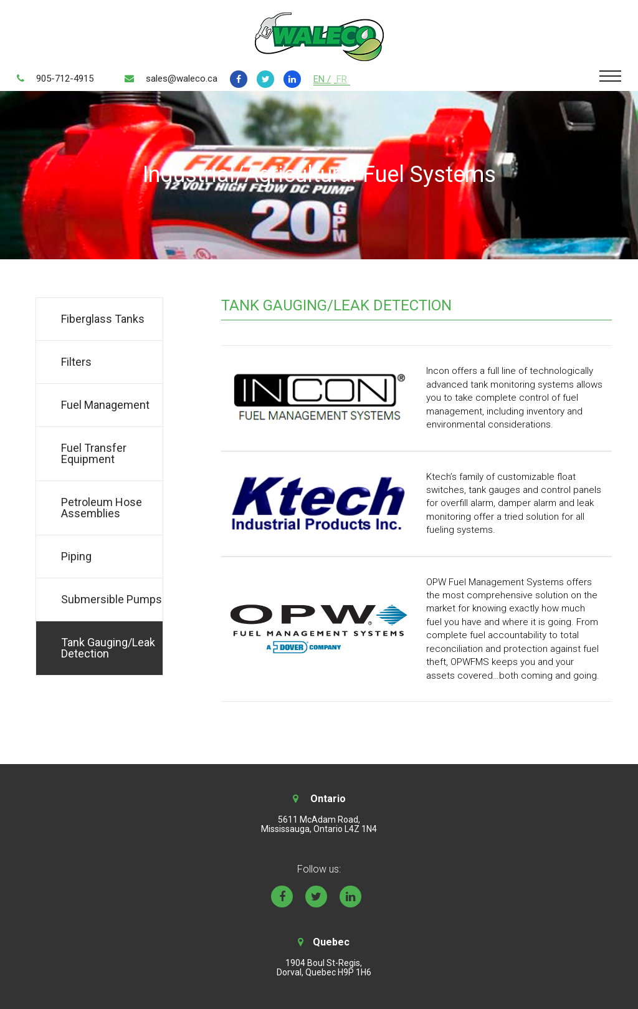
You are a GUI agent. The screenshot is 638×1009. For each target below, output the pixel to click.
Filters (76, 361)
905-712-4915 (64, 78)
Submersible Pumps (111, 599)
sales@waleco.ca (181, 78)
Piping (76, 556)
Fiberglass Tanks (103, 318)
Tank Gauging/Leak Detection (108, 648)
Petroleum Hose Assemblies (101, 507)
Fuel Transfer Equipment (93, 453)
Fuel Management (105, 404)
